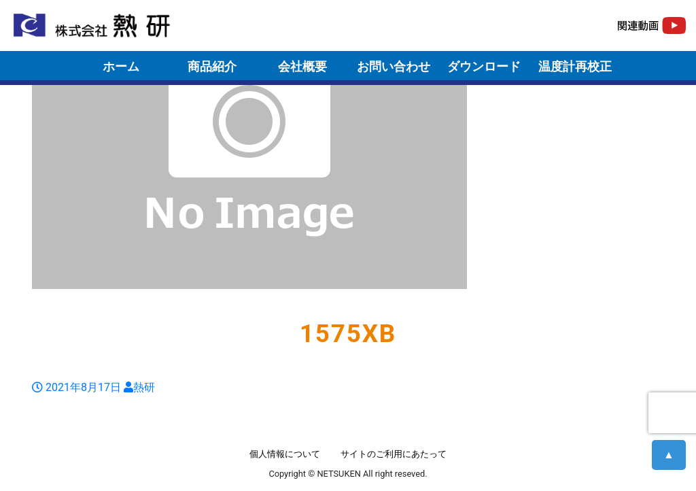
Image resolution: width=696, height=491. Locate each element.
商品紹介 (212, 66)
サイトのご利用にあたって (394, 454)
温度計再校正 (575, 66)
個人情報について (284, 454)
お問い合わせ (393, 66)
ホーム (121, 66)
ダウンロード (484, 66)
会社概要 (302, 66)
